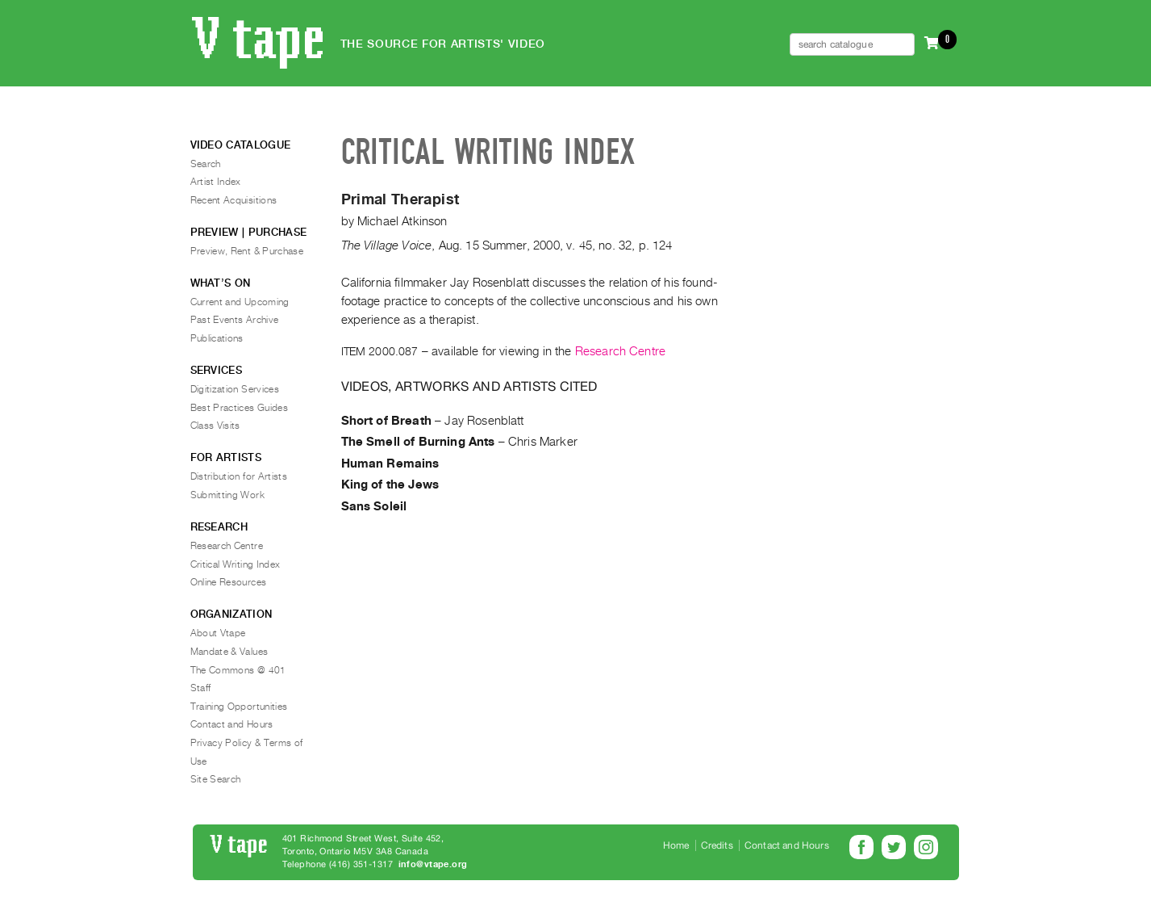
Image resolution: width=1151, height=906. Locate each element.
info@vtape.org (433, 864)
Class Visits (215, 425)
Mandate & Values (229, 651)
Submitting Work (227, 495)
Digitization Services (235, 389)
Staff (200, 688)
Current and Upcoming (240, 302)
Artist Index (215, 181)
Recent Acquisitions (233, 200)
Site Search (215, 779)
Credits (717, 845)
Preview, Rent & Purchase (247, 251)
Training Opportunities (239, 706)
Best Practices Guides (239, 407)
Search (205, 164)
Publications (217, 338)
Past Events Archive (234, 319)
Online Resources (228, 582)
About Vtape (218, 633)
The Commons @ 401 (238, 670)
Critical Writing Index (235, 564)
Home (676, 845)
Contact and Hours (231, 724)
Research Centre (620, 351)
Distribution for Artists (239, 476)
